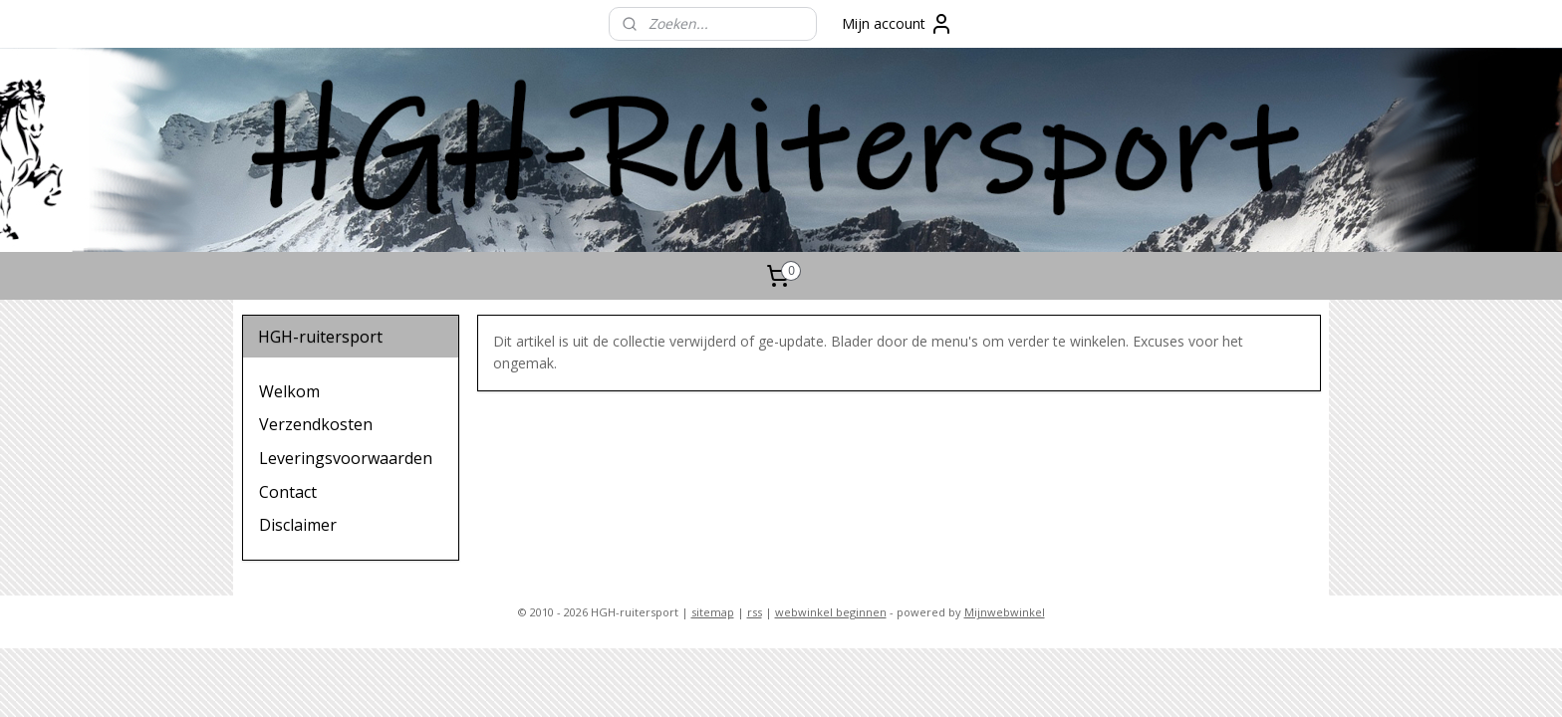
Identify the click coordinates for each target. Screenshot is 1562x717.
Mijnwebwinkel (1004, 611)
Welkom (289, 391)
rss (754, 611)
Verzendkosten (316, 424)
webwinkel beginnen (831, 611)
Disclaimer (298, 525)
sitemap (712, 611)
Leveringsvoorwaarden (345, 458)
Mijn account (897, 24)
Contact (288, 492)
